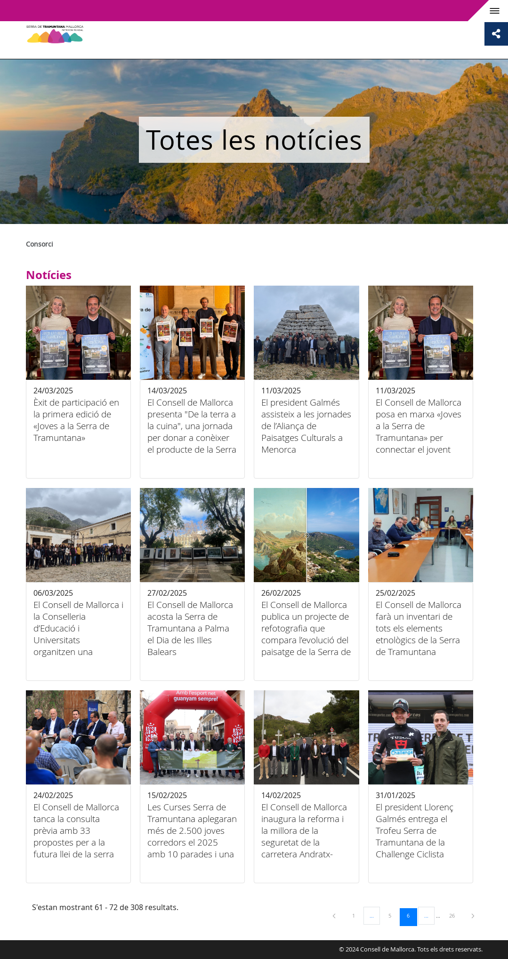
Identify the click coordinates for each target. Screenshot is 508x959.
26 (455, 915)
